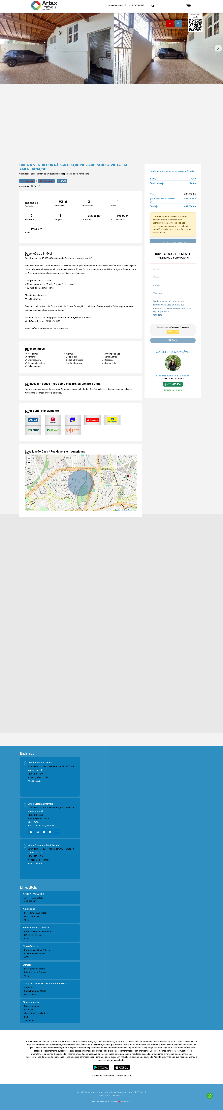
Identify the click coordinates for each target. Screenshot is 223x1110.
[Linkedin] (50, 832)
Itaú (26, 1017)
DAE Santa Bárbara (33, 935)
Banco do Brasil (31, 1006)
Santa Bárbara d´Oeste (35, 991)
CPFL (26, 920)
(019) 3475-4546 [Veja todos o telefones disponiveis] (136, 5)
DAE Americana (31, 916)
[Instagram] (37, 832)
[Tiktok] (57, 832)
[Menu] (188, 5)
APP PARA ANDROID (33, 898)
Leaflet (117, 510)
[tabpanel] (111, 48)
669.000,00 (190, 194)
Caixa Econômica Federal (36, 1013)
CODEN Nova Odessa (34, 953)
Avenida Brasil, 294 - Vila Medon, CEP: (51, 766)
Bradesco (29, 1009)
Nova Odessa (30, 994)
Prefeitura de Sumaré (34, 968)
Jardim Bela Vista (45, 174)
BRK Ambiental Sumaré (35, 972)
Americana (29, 987)
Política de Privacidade (103, 1075)
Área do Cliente (115, 5)
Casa (21, 174)
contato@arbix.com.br (38, 818)
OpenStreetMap (130, 510)
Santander (29, 1020)
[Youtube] (44, 832)
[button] (152, 5)
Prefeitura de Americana (36, 913)
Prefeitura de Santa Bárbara (37, 931)
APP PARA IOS (31, 901)
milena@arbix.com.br (38, 777)
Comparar (46, 181)
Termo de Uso (124, 1075)
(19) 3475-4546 (36, 774)
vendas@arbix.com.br (38, 860)
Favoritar (27, 181)
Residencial (29, 174)
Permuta (62, 181)
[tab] (170, 23)
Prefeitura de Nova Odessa (37, 950)
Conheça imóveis (44, 393)
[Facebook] (31, 832)
